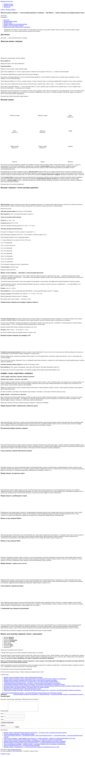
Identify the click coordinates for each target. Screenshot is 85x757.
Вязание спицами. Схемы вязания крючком (15, 24)
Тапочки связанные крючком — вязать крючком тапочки (19, 736)
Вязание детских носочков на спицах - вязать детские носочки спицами (23, 677)
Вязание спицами (8, 5)
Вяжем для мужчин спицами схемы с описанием (17, 27)
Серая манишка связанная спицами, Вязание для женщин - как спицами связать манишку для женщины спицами (34, 684)
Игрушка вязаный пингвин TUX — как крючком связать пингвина (22, 747)
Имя (2, 715)
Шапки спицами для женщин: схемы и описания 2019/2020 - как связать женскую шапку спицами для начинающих (35, 678)
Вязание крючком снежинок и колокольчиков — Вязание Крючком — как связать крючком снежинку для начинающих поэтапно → (49, 694)
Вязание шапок (8, 22)
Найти (17, 728)
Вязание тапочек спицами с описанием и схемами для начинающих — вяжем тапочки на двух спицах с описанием (35, 743)
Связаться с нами (5, 755)
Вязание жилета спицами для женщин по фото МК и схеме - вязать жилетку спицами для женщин (30, 680)
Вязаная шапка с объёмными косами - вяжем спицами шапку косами (22, 688)
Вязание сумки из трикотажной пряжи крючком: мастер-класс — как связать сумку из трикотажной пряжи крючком (35, 734)
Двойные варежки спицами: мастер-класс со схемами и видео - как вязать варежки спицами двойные (31, 681)
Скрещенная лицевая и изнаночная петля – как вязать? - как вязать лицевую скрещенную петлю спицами (32, 683)
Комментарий (4, 712)
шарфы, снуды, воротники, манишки (14, 25)
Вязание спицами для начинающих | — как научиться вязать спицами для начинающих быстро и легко (31, 748)
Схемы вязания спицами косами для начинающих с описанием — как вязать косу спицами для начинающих (33, 741)
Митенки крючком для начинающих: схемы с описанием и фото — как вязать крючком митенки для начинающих (34, 744)
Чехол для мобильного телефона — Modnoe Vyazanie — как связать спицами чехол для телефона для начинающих (35, 746)
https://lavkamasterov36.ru (14, 751)
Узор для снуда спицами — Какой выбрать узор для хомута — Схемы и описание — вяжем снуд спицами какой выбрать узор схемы (39, 740)
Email (3, 718)
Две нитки (6, 19)
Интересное (7, 7)
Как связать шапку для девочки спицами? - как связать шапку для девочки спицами (26, 687)
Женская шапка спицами (10, 21)
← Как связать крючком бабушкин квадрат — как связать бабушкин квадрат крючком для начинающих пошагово (31, 693)
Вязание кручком (8, 4)
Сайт (2, 721)
